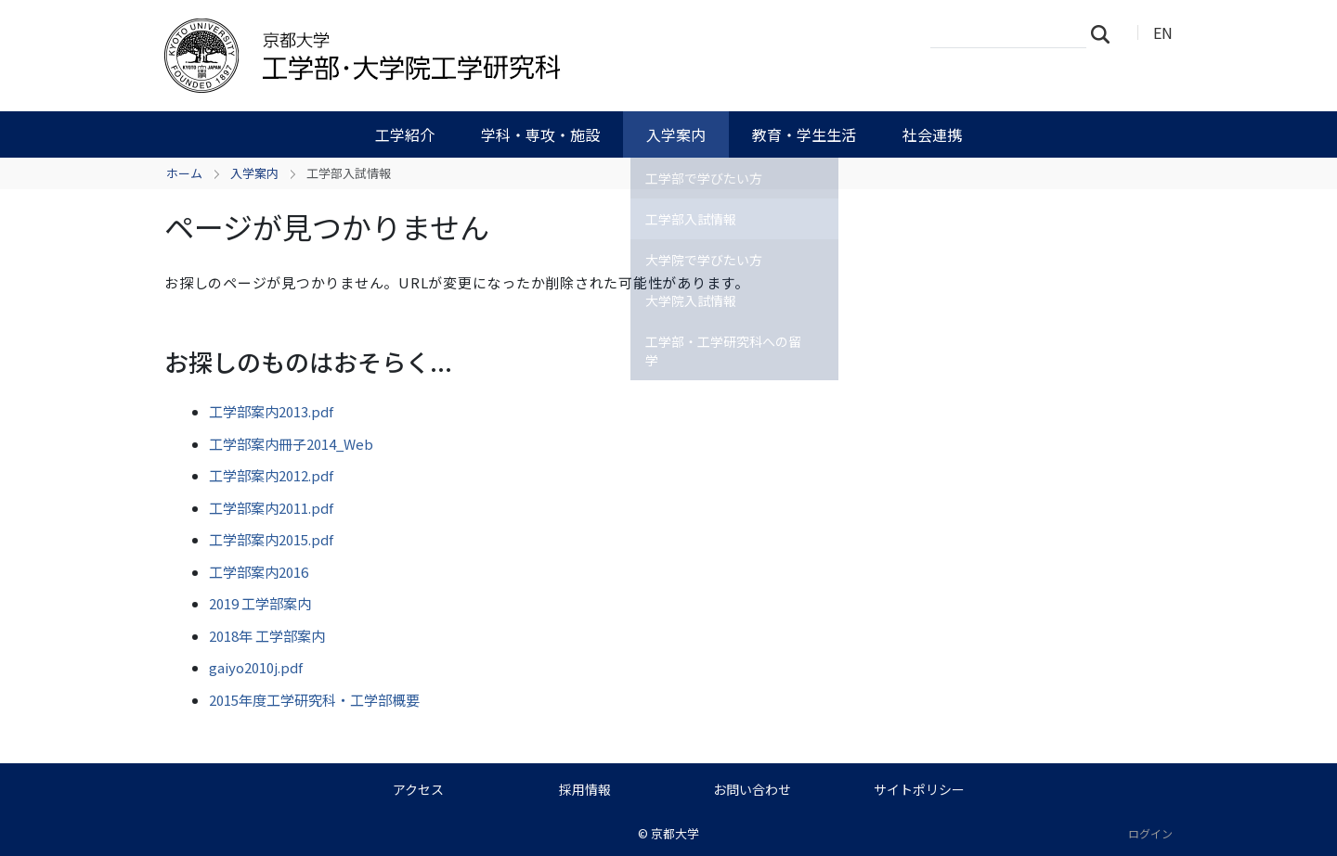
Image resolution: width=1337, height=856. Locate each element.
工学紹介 (405, 134)
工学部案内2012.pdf (271, 475)
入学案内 (676, 134)
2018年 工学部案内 (267, 635)
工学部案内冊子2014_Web (291, 444)
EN (1163, 32)
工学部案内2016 (258, 571)
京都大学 (675, 833)
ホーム (184, 173)
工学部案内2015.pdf (271, 539)
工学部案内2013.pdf (271, 411)
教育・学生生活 (804, 134)
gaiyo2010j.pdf (256, 667)
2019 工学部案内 (260, 603)
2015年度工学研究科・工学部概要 (314, 699)
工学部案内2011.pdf (271, 507)
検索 (1105, 33)
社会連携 (932, 134)
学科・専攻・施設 (540, 134)
